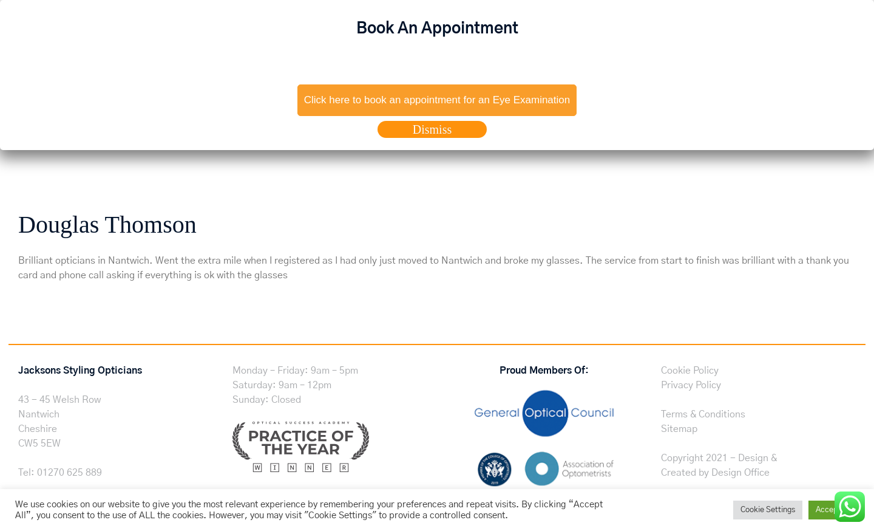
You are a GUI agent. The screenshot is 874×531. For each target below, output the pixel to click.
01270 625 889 (69, 473)
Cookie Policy (690, 370)
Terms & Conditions (703, 414)
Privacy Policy (691, 385)
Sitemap (679, 429)
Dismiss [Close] (432, 129)
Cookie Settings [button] (767, 510)
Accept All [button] (834, 510)
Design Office (740, 473)
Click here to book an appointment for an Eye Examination (437, 100)
